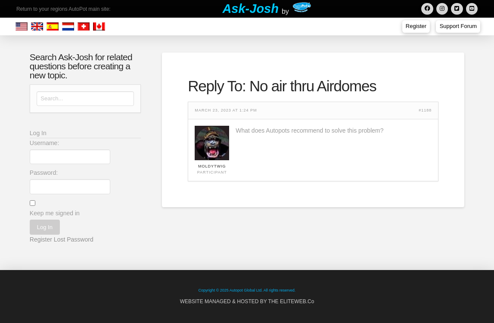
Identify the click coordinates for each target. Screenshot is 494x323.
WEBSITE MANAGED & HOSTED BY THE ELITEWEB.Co (247, 301)
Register (41, 239)
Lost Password (73, 239)
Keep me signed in (55, 213)
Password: (44, 172)
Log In (45, 227)
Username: (44, 143)
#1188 (425, 110)
